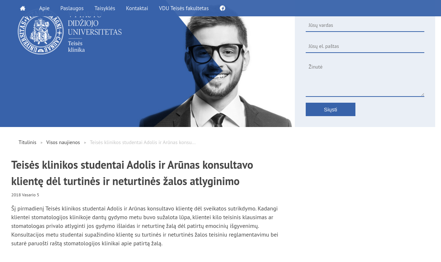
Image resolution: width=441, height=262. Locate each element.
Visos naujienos (63, 142)
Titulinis (27, 142)
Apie (44, 8)
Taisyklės (104, 8)
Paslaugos (72, 8)
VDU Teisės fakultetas (184, 8)
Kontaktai (137, 8)
